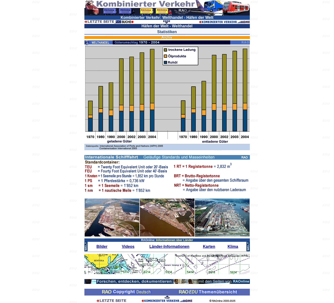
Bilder (101, 246)
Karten (209, 246)
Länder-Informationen (169, 246)
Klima (233, 246)
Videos (128, 246)
